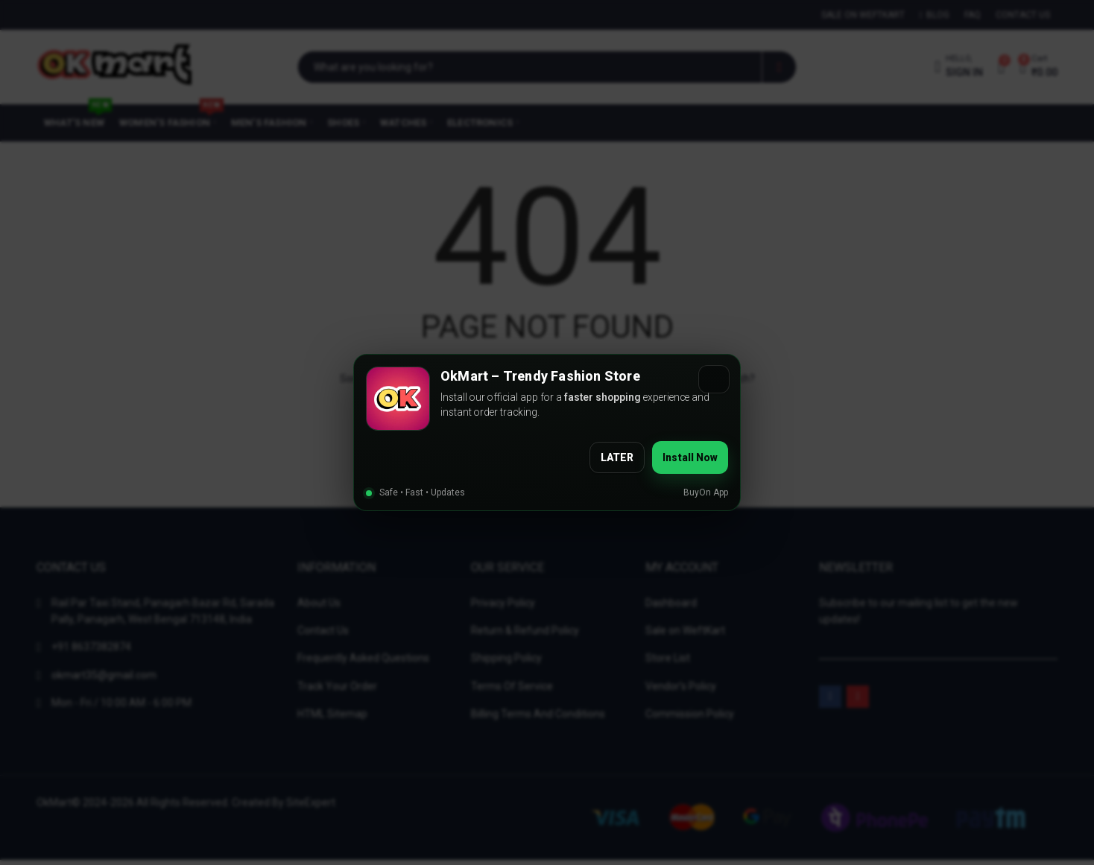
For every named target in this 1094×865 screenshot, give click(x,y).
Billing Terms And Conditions (538, 714)
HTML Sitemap (332, 714)
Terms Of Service (512, 686)
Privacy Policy (503, 603)
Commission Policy (689, 714)
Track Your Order (337, 686)
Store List (667, 658)
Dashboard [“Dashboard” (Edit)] (671, 603)
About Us (319, 603)
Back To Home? (547, 463)
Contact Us (323, 630)
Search (779, 67)
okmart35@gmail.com (103, 675)
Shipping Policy (506, 658)
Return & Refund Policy (525, 630)
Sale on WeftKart (685, 630)
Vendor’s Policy (680, 686)
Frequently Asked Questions (363, 658)
